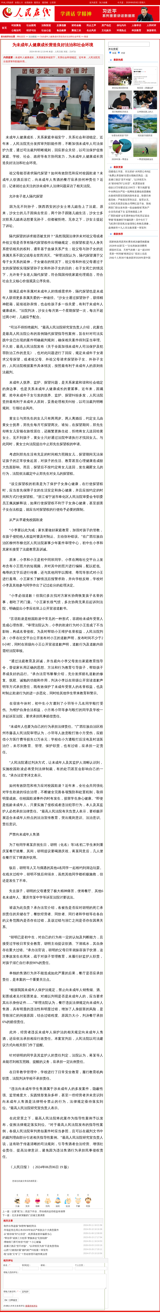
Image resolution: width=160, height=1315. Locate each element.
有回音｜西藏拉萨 (145, 88)
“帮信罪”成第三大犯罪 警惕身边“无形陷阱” (26, 1238)
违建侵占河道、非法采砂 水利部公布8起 (129, 171)
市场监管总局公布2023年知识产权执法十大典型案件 (31, 1230)
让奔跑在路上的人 (145, 112)
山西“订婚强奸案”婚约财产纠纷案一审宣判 (26, 1250)
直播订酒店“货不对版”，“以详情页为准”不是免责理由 (31, 1246)
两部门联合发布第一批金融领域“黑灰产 (128, 207)
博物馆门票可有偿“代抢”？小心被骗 (22, 1242)
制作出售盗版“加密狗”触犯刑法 (20, 1226)
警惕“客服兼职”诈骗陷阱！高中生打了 (128, 219)
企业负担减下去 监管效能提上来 (125, 211)
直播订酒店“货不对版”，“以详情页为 (127, 179)
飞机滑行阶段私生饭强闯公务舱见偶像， (129, 223)
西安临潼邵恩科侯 (120, 88)
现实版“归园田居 (145, 135)
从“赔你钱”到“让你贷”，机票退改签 (126, 183)
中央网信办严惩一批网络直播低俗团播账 (129, 191)
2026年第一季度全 (120, 159)
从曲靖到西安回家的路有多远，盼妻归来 (129, 195)
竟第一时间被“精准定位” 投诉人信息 (128, 253)
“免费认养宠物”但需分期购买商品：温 (128, 175)
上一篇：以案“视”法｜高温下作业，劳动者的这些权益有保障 (33, 1211)
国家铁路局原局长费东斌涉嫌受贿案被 (129, 241)
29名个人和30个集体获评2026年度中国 (129, 257)
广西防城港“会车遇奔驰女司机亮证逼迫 (128, 215)
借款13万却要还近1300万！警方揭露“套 (129, 187)
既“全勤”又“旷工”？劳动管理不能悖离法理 (25, 1254)
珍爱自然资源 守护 (120, 135)
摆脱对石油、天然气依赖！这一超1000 (129, 249)
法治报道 (33, 36)
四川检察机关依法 (120, 112)
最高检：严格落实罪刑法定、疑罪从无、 (129, 199)
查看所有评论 (31, 1309)
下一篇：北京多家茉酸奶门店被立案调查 (23, 1215)
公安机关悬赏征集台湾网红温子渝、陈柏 (129, 203)
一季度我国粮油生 (145, 159)
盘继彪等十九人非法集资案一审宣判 (127, 227)
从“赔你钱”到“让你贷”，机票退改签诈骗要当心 (28, 1234)
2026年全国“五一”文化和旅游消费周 (128, 245)
